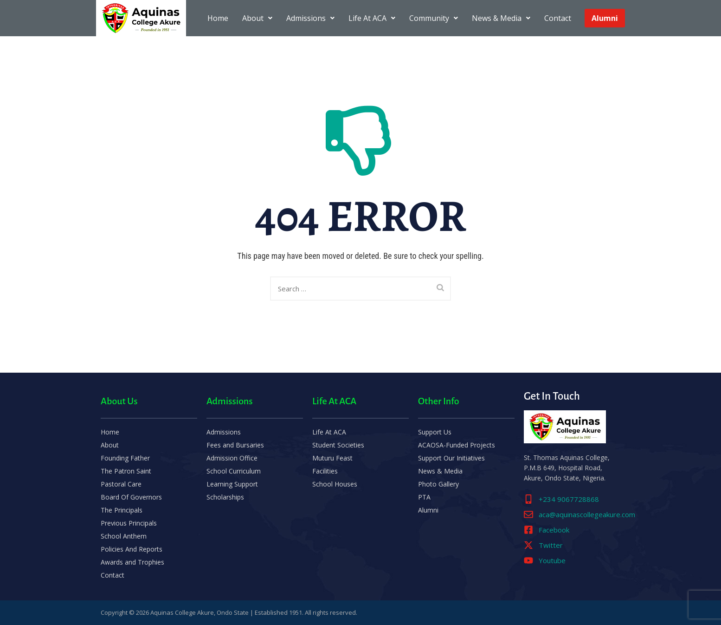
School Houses (334, 484)
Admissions (310, 18)
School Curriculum (233, 471)
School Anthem (124, 536)
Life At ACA (371, 18)
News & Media (501, 18)
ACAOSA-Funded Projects (456, 445)
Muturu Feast (332, 458)
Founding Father (125, 458)
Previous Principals (129, 523)
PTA (424, 497)
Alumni (605, 18)
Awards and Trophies (132, 562)
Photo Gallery (438, 484)
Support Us (434, 432)
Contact (557, 18)
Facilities (325, 471)
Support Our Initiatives (451, 458)
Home (217, 18)
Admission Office (232, 458)
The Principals (121, 510)
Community (433, 18)
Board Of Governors (131, 497)
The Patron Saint (126, 471)
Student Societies (338, 445)
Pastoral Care (121, 484)
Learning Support (232, 484)
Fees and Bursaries (235, 445)
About (257, 18)
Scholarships (225, 497)
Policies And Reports (131, 549)
